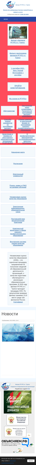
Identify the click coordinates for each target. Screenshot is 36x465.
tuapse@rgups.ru (28, 10)
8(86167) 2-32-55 (18, 12)
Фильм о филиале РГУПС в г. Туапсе (18, 40)
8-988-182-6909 (24, 14)
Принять (31, 460)
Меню (6, 19)
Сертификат (18, 302)
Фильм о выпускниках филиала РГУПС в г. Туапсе (18, 55)
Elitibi (28, 389)
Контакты (20, 10)
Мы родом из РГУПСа (17, 99)
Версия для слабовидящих (10, 10)
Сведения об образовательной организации (22, 386)
